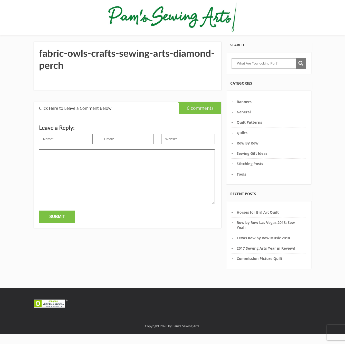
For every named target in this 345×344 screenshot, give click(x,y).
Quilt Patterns (249, 132)
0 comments (196, 116)
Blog (207, 38)
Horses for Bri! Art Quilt (258, 222)
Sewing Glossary (139, 38)
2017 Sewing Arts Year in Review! (266, 258)
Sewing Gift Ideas (252, 163)
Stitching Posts (250, 173)
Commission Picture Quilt (259, 268)
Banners (244, 111)
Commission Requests (178, 38)
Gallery (80, 38)
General (244, 122)
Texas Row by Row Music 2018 (263, 248)
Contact (223, 38)
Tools (241, 184)
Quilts (242, 142)
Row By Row (247, 153)
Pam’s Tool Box (105, 38)
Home (63, 38)
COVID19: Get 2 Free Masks (261, 38)
